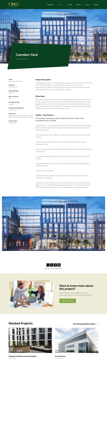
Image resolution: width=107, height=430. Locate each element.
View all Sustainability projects (85, 324)
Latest (87, 4)
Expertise (50, 4)
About (78, 4)
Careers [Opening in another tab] (69, 4)
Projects (60, 4)
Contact (96, 4)
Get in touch (67, 301)
